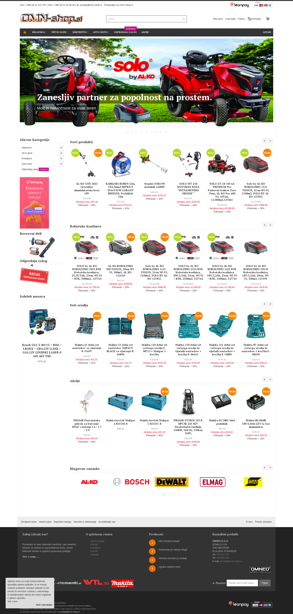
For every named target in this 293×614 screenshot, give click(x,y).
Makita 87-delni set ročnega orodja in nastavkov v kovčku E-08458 (256, 349)
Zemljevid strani (29, 522)
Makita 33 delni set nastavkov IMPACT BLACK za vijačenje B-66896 (121, 349)
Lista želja (230, 19)
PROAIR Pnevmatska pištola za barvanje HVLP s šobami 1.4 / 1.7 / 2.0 (86, 425)
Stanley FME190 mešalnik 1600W (154, 185)
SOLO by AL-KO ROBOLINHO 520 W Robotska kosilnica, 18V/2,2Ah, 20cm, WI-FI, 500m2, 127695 (256, 272)
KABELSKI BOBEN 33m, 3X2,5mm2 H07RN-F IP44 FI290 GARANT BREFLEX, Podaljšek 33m (120, 190)
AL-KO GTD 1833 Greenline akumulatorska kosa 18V (86, 188)
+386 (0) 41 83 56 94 (64, 5)
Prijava (241, 19)
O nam (249, 522)
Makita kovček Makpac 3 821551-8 (154, 421)
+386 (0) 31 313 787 (36, 5)
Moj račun (218, 19)
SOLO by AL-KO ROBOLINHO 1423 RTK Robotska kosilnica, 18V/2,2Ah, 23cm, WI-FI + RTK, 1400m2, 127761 (222, 272)
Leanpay (94, 554)
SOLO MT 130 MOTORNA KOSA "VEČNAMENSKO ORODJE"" (188, 188)
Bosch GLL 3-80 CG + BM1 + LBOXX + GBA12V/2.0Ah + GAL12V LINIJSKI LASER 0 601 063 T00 (42, 350)
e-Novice (219, 583)
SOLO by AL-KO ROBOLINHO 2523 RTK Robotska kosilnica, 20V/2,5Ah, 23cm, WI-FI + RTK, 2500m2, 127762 (188, 272)
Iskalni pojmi (45, 522)
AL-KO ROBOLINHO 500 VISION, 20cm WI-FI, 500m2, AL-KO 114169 (120, 270)
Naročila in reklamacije (85, 522)
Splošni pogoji (97, 541)
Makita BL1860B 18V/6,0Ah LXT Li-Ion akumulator (256, 423)
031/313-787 (222, 554)
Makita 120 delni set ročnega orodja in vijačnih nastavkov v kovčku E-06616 (188, 349)
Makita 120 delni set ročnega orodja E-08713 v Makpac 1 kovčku (154, 349)
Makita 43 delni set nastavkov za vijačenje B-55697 (86, 348)
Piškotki (94, 544)
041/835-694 (222, 558)
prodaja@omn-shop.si (91, 5)
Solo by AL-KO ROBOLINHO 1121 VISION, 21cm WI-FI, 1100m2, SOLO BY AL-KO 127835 (256, 190)
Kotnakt (94, 551)
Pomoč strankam (263, 522)
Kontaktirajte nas (107, 522)
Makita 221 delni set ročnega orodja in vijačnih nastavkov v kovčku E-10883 (222, 349)
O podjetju (95, 548)
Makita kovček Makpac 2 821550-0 (120, 421)
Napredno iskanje (62, 522)
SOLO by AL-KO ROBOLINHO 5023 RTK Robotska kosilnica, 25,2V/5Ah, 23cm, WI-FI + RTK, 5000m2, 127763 (87, 272)
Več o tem (12, 601)
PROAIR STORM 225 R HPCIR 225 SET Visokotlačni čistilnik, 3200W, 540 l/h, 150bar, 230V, (188, 426)
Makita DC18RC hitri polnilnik (222, 421)
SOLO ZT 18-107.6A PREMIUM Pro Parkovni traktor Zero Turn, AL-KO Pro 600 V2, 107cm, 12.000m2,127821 (222, 191)
